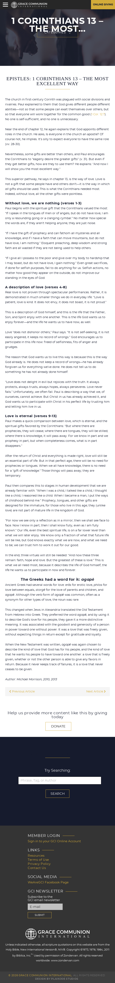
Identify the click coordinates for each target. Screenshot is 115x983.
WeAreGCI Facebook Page (48, 882)
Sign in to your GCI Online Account (54, 841)
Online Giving (103, 4)
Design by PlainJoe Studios (56, 979)
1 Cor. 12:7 (98, 114)
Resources (36, 855)
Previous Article (22, 691)
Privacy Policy (39, 864)
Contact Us (37, 868)
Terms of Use (38, 859)
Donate (58, 726)
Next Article (96, 691)
